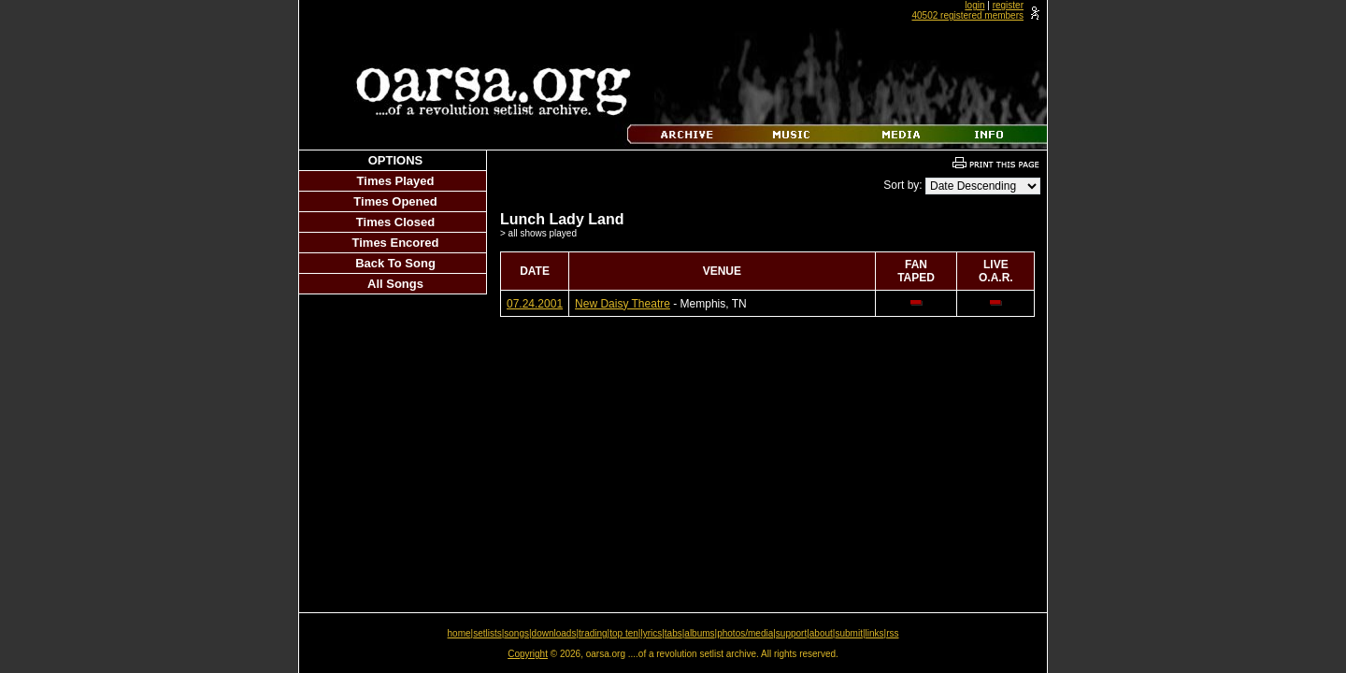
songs (516, 633)
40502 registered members (967, 15)
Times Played (396, 181)
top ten (623, 633)
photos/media (745, 633)
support (791, 633)
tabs (673, 633)
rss (892, 633)
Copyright (528, 654)
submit (848, 633)
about (821, 633)
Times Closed (395, 222)
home (459, 633)
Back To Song (395, 263)
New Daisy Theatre (622, 303)
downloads (554, 633)
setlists (487, 633)
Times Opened (395, 201)
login (974, 5)
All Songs (395, 284)
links (875, 633)
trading (593, 633)
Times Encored (395, 243)
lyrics (651, 633)
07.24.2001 (535, 303)
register (1008, 5)
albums (699, 633)
